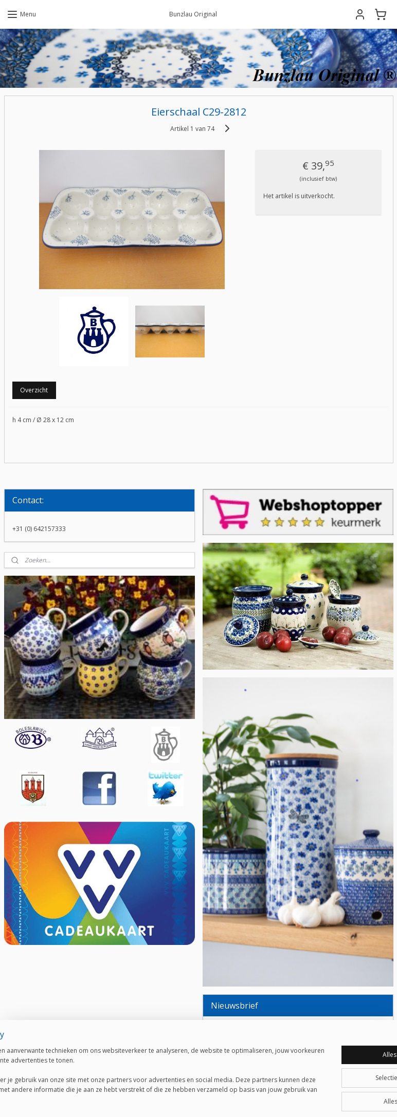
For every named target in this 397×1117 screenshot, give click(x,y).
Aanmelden (235, 1054)
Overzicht (34, 390)
